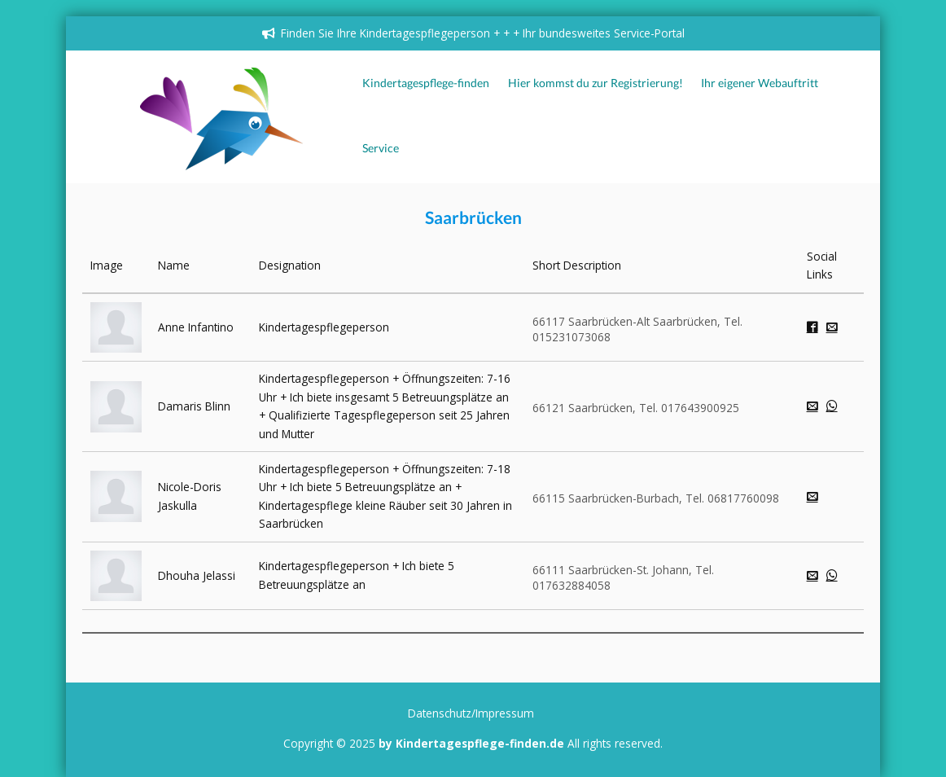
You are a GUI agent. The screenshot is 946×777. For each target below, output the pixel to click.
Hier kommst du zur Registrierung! (595, 83)
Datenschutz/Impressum (471, 713)
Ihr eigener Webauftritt (759, 83)
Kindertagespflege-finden (425, 83)
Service (380, 148)
